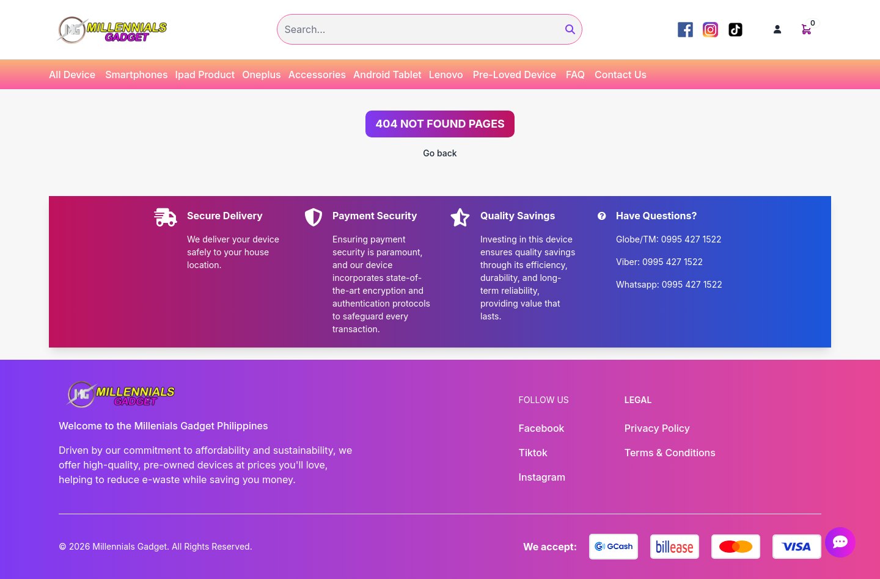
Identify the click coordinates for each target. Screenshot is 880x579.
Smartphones (136, 74)
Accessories (317, 74)
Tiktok (533, 452)
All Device (72, 74)
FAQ (575, 74)
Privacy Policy (657, 428)
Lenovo (446, 74)
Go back (440, 153)
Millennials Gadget (129, 546)
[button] (777, 29)
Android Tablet (387, 74)
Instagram (542, 477)
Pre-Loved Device (514, 74)
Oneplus (261, 74)
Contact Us (621, 74)
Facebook (542, 428)
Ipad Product (205, 74)
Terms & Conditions (670, 452)
